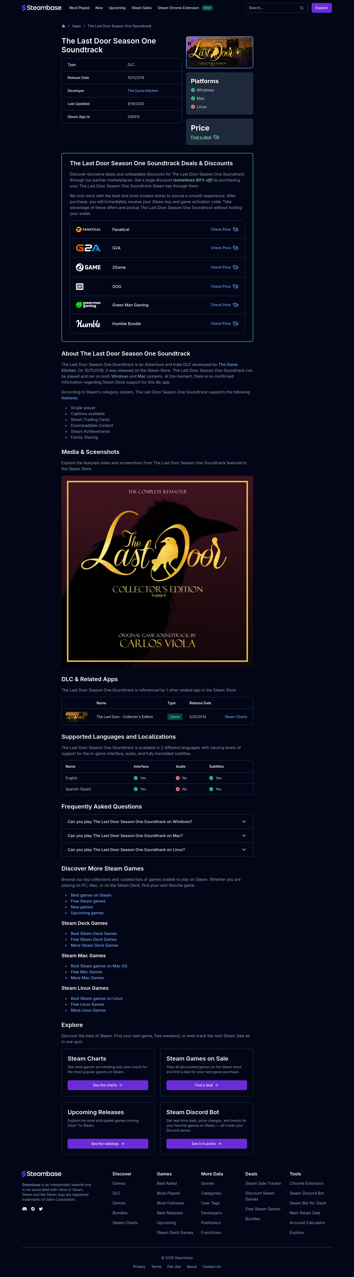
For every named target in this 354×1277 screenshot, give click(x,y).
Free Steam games (88, 901)
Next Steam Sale (305, 1212)
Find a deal (207, 1085)
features (69, 397)
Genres (207, 1183)
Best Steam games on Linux (97, 998)
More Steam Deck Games (94, 945)
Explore (322, 8)
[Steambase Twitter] (41, 1209)
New (99, 8)
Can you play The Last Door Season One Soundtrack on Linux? (157, 850)
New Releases (170, 1212)
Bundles (120, 1212)
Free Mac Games (86, 971)
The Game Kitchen (143, 91)
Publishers (211, 1222)
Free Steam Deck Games (94, 939)
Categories (211, 1193)
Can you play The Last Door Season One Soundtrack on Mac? (157, 836)
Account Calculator (307, 1222)
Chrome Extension (307, 1183)
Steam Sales (142, 8)
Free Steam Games (262, 1208)
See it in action (207, 1144)
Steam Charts (236, 717)
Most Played (79, 8)
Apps (76, 26)
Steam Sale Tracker (263, 1183)
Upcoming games (87, 912)
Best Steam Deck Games (94, 933)
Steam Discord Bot (307, 1193)
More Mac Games (87, 977)
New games (82, 906)
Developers (211, 1212)
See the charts (108, 1085)
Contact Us (212, 1266)
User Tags (210, 1203)
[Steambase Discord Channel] (24, 1209)
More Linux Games (88, 1010)
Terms (156, 1266)
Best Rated (167, 1183)
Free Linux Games (87, 1004)
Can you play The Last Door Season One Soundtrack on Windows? (157, 822)
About (192, 1266)
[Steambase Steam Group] (33, 1209)
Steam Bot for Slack (308, 1203)
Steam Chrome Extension (178, 8)
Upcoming (117, 8)
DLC (116, 1193)
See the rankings (108, 1144)
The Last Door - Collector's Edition (125, 717)
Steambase (31, 1185)
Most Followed (170, 1203)
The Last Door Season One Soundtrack (119, 26)
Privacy (139, 1266)
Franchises (211, 1232)
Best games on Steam (91, 895)
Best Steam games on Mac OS (99, 965)
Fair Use (174, 1266)
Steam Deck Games (175, 1232)
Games (119, 1183)
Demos (119, 1203)
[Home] (63, 26)
